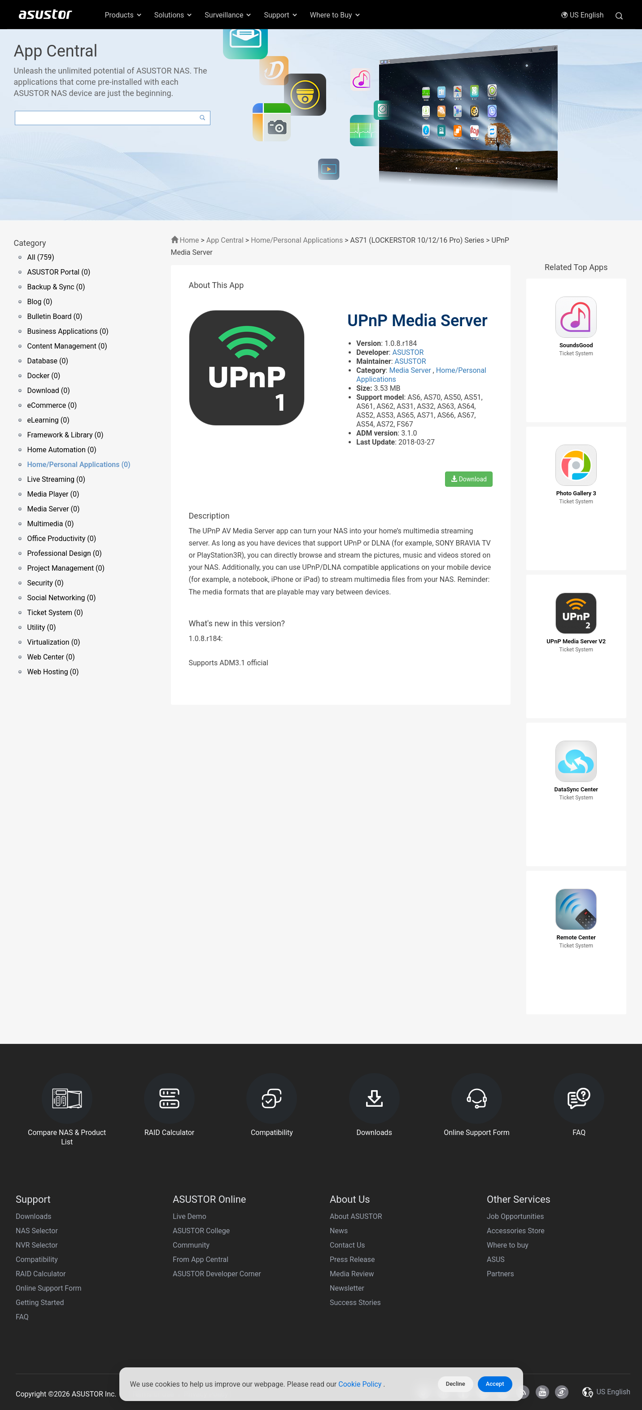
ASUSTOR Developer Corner (217, 1274)
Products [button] (124, 15)
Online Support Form (49, 1288)
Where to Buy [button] (335, 15)
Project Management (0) (66, 568)
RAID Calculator (41, 1274)
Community (191, 1245)
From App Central (200, 1259)
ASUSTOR (408, 352)
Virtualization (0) (53, 642)
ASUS (496, 1259)
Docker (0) (44, 375)
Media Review (352, 1274)
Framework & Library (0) (65, 435)
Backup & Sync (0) (56, 287)
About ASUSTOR (356, 1216)
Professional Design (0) (64, 553)
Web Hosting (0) (53, 672)
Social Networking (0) (61, 598)
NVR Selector (37, 1245)
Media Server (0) (53, 509)
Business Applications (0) (68, 331)
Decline (455, 1383)
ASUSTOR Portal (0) (59, 272)
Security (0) (45, 583)
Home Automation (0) (61, 449)
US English (582, 15)
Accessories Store (516, 1231)
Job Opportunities (515, 1216)
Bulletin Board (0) (55, 316)
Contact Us (347, 1245)
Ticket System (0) (55, 612)
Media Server (410, 370)
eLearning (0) (48, 420)
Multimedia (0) (50, 523)
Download (469, 479)
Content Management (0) (67, 346)
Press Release (352, 1259)
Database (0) (48, 361)
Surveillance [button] (228, 15)
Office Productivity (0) (61, 538)
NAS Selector (37, 1231)
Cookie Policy (360, 1384)
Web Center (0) (51, 657)
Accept (495, 1383)
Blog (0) (39, 301)
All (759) (40, 257)
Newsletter (347, 1288)
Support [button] (281, 15)
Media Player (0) (53, 494)
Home (185, 240)
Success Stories (355, 1302)
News (339, 1231)
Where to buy (507, 1245)
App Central (225, 240)
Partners (500, 1274)
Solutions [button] (173, 15)
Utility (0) (41, 627)
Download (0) (48, 390)
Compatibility (37, 1259)
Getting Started (40, 1302)
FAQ (22, 1317)
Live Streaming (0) (56, 479)
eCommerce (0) (52, 405)
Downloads (33, 1216)
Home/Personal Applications (297, 240)
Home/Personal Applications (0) (79, 464)
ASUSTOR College (201, 1231)
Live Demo (189, 1216)
